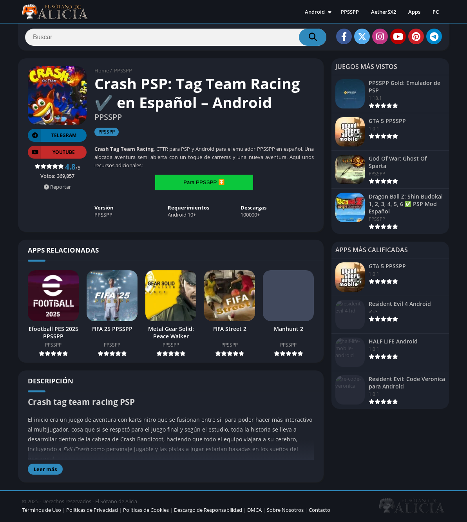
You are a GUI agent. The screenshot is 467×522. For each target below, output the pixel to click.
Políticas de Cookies (146, 511)
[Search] (176, 38)
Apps (414, 11)
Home (101, 72)
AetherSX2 (383, 11)
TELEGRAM (52, 137)
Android (315, 11)
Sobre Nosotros (285, 511)
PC (436, 11)
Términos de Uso (41, 511)
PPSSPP (350, 11)
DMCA (254, 511)
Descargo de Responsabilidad (208, 511)
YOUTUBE (51, 154)
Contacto (319, 511)
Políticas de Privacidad (92, 511)
